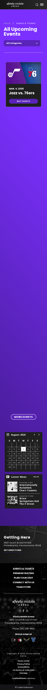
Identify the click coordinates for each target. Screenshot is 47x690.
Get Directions (12, 550)
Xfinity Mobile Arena (15, 4)
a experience (23, 678)
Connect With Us (23, 582)
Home (7, 23)
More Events (23, 417)
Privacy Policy (23, 664)
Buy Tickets (23, 101)
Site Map (23, 673)
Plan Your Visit (23, 577)
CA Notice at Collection (23, 670)
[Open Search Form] (37, 5)
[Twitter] (27, 610)
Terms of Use (23, 661)
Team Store (23, 587)
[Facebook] (23, 610)
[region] (23, 452)
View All (36, 477)
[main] (23, 267)
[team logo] (13, 640)
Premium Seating (23, 573)
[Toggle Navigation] (41, 4)
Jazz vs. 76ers (21, 93)
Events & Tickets (23, 568)
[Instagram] (20, 610)
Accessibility (23, 667)
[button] (34, 434)
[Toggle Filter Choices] (22, 43)
